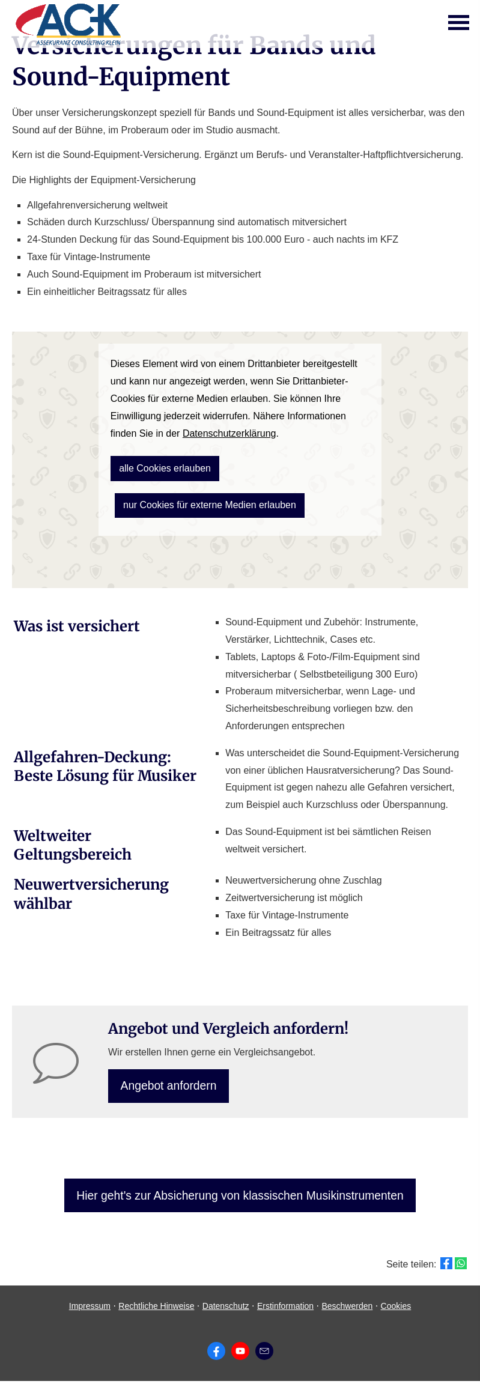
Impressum (90, 1309)
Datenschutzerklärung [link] (229, 433)
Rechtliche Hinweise (156, 1309)
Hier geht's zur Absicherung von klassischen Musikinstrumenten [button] (240, 1197)
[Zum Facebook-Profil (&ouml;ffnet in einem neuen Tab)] (216, 1354)
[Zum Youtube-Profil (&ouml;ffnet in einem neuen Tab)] (240, 1354)
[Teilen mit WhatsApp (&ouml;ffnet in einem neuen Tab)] (461, 1267)
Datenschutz (225, 1309)
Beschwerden (346, 1309)
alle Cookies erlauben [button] (160, 467)
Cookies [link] (396, 1309)
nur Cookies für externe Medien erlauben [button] (202, 501)
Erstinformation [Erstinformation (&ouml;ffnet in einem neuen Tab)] (285, 1309)
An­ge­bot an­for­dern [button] (170, 1086)
